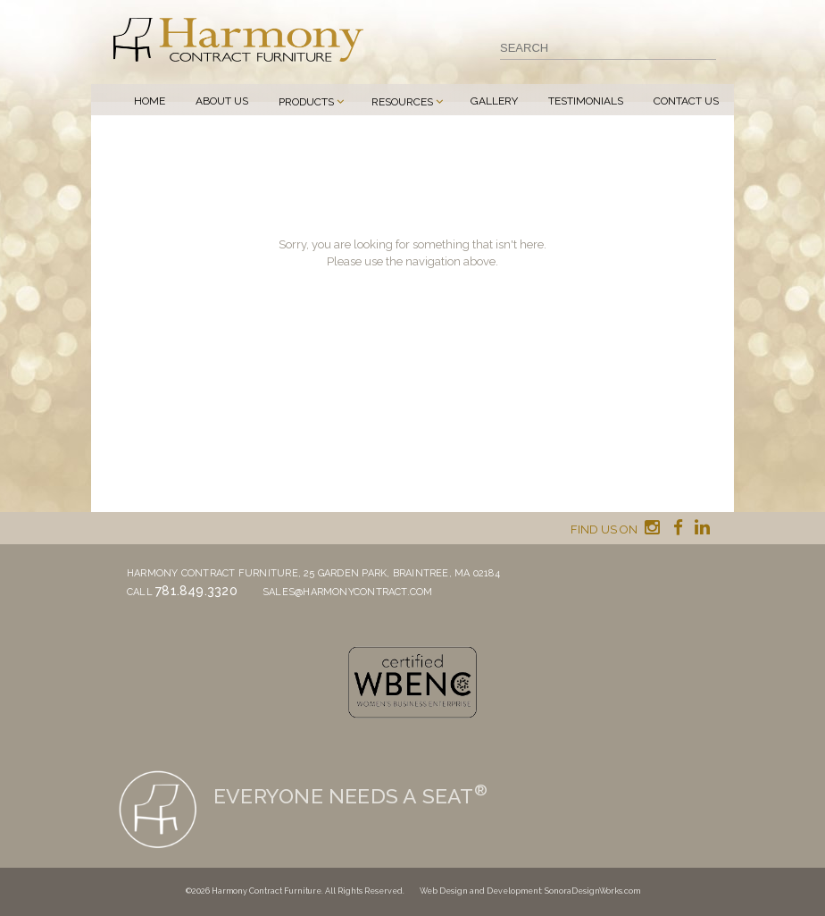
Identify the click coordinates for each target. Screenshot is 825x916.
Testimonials (585, 101)
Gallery (494, 101)
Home (149, 101)
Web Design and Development (480, 891)
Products (306, 102)
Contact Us (686, 101)
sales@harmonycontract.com (347, 592)
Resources (402, 102)
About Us (222, 101)
